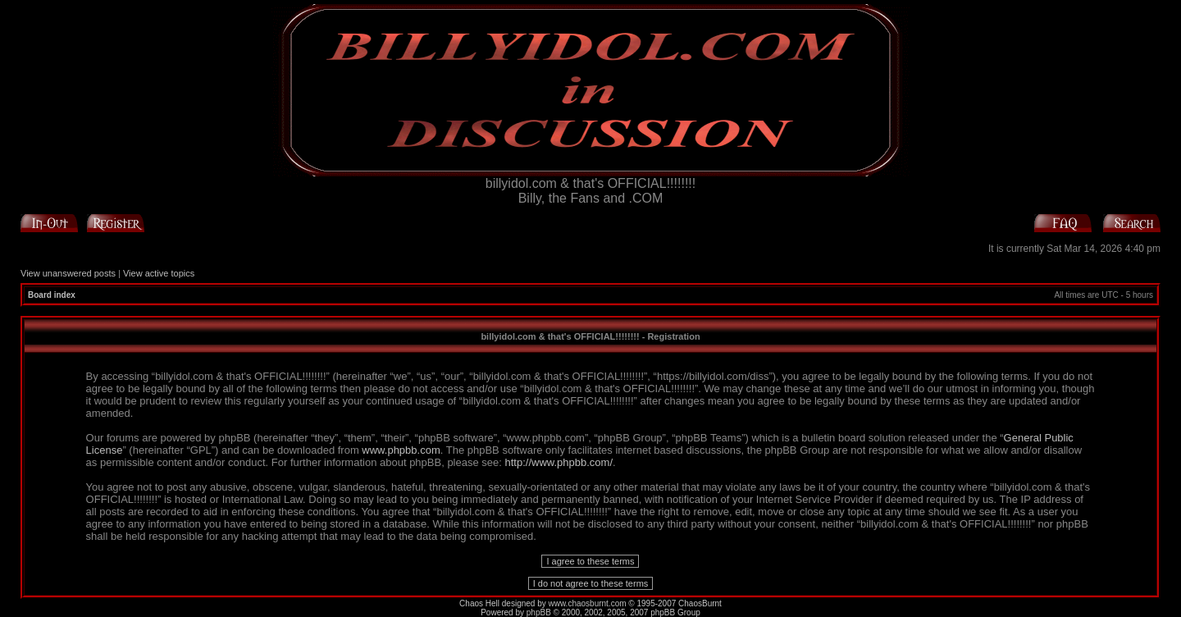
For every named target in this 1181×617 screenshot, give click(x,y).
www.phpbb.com (401, 450)
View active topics (158, 273)
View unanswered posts (68, 273)
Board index (51, 294)
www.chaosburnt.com (588, 603)
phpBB (539, 612)
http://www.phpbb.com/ (559, 462)
